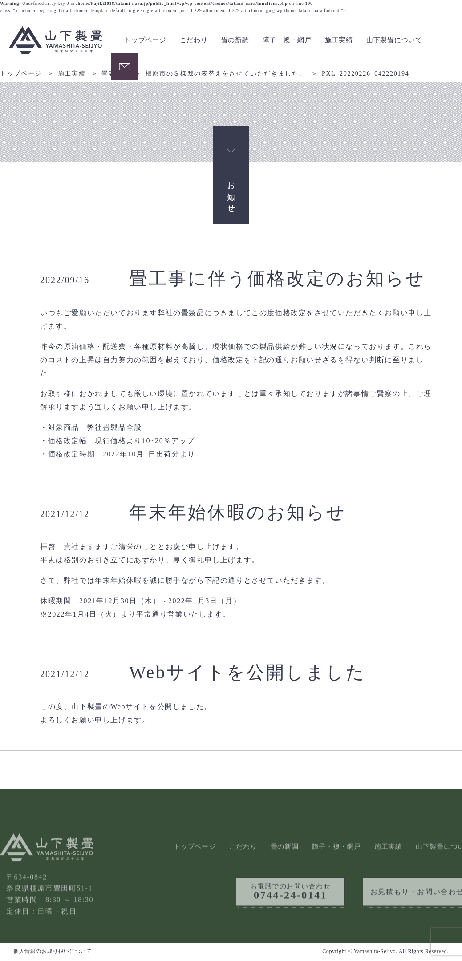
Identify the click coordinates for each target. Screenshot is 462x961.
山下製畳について (394, 40)
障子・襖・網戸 (287, 40)
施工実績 (339, 40)
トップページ (145, 40)
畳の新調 (235, 40)
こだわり (194, 40)
